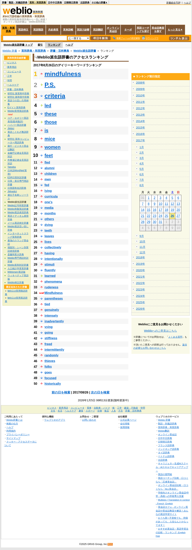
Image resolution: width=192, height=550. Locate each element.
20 (178, 210)
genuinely (51, 309)
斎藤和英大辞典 (16, 254)
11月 (142, 246)
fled (47, 162)
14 (142, 210)
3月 (142, 158)
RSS (110, 544)
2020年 (140, 270)
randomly (51, 355)
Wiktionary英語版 (16, 272)
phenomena (53, 281)
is (46, 130)
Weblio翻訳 (163, 430)
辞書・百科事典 (59, 50)
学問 (9, 80)
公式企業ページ (128, 420)
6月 (142, 174)
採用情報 (124, 427)
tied (47, 304)
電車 (89, 408)
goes (48, 372)
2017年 (140, 140)
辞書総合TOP (173, 2)
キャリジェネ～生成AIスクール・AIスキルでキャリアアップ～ (172, 467)
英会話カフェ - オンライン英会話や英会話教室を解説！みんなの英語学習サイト (172, 510)
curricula (51, 196)
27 (178, 216)
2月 (142, 152)
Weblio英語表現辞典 (18, 212)
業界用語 (12, 67)
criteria (54, 95)
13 (178, 203)
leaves (49, 236)
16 (154, 210)
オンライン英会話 (113, 29)
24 (160, 216)
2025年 (140, 302)
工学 (9, 76)
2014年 (140, 121)
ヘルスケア (13, 85)
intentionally (53, 259)
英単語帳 (68, 29)
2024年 (140, 295)
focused (50, 378)
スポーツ (90, 411)
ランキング (54, 44)
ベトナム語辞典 (166, 456)
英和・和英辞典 (38, 2)
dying (48, 224)
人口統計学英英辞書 (18, 268)
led (47, 105)
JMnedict (12, 191)
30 (154, 222)
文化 (53, 411)
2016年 (140, 134)
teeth (48, 230)
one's (48, 202)
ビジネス (12, 62)
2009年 (140, 89)
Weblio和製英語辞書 (18, 209)
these (50, 113)
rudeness (51, 287)
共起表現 (53, 29)
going (48, 332)
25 (166, 216)
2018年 (140, 257)
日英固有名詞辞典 (17, 188)
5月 (142, 169)
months (50, 213)
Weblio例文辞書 (16, 282)
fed (46, 185)
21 (142, 216)
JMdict (11, 128)
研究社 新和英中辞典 (18, 97)
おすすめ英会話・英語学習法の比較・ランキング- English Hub (172, 532)
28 (142, 222)
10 (160, 203)
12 (172, 203)
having (49, 253)
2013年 (140, 114)
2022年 (140, 283)
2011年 (140, 101)
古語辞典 (84, 2)
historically (52, 383)
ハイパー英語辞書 (17, 125)
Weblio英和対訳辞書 (18, 265)
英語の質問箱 (165, 474)
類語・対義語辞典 (18, 2)
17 (160, 210)
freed (48, 344)
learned (50, 275)
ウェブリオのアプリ (54, 420)
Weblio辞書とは (14, 420)
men (47, 179)
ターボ (128, 29)
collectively (52, 247)
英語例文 (23, 29)
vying (48, 327)
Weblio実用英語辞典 (18, 111)
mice (49, 138)
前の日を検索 (61, 392)
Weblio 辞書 (10, 50)
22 (148, 216)
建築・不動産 (131, 408)
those (50, 122)
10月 (142, 241)
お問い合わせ (89, 420)
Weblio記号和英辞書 (18, 205)
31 (160, 222)
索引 (40, 44)
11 (166, 203)
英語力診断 (83, 29)
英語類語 (38, 29)
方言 (120, 411)
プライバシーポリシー (18, 434)
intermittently (54, 349)
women (52, 147)
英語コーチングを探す (143, 29)
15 (148, 210)
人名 (113, 411)
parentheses (53, 298)
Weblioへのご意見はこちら (160, 330)
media (48, 207)
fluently (50, 270)
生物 (99, 411)
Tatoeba (12, 167)
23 (154, 216)
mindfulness (62, 73)
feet (48, 155)
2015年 (140, 127)
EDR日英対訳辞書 (17, 177)
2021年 (140, 276)
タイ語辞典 (164, 452)
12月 (142, 252)
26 (172, 216)
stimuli (49, 264)
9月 (142, 236)
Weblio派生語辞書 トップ (18, 44)
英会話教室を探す (158, 29)
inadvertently (54, 321)
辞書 (4, 2)
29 (148, 222)
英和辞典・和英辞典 (33, 50)
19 (172, 210)
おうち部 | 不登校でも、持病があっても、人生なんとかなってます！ (172, 521)
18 (166, 210)
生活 (60, 411)
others (49, 219)
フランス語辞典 (166, 445)
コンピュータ (14, 71)
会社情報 (124, 423)
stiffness (50, 338)
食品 (106, 411)
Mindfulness (53, 293)
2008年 (140, 82)
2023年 (140, 289)
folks (48, 366)
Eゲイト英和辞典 (16, 107)
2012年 (140, 108)
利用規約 (11, 430)
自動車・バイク (102, 408)
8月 (142, 185)
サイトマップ (13, 438)
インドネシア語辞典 (168, 449)
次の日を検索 (100, 392)
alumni (49, 168)
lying (48, 190)
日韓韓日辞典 (71, 2)
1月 (142, 147)
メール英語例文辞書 (18, 223)
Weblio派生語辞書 (84, 50)
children (50, 173)
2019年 (140, 263)
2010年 (140, 95)
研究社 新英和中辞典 (18, 93)
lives (47, 241)
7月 (142, 179)
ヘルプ (187, 2)
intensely (51, 315)
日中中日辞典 (55, 2)
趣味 (81, 411)
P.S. (49, 84)
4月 (142, 163)
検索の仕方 (12, 423)
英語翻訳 (98, 29)
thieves (49, 361)
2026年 (140, 308)
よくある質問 (175, 337)
